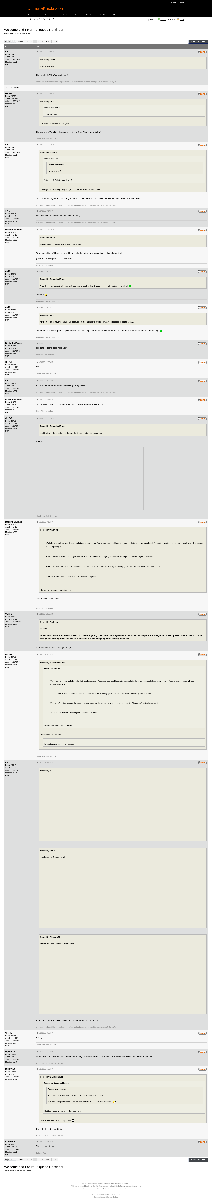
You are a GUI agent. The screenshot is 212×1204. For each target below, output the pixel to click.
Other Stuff (103, 15)
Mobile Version (89, 15)
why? (182, 20)
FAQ (29, 19)
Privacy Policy (112, 1197)
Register (174, 2)
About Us (116, 15)
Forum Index (9, 33)
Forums (38, 15)
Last (55, 41)
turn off (163, 20)
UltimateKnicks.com (46, 8)
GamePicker (49, 15)
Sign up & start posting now (43, 19)
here (127, 1189)
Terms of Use (99, 1197)
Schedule (77, 15)
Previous (20, 41)
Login (182, 2)
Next (48, 41)
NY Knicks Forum (24, 33)
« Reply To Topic (198, 41)
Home (30, 15)
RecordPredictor (64, 15)
